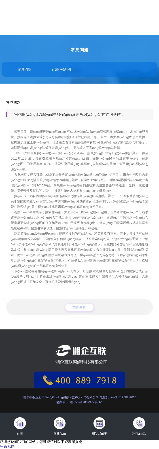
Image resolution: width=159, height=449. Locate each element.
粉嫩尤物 (7, 446)
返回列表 (79, 307)
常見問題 (24, 69)
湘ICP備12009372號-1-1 (86, 402)
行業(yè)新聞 (61, 69)
